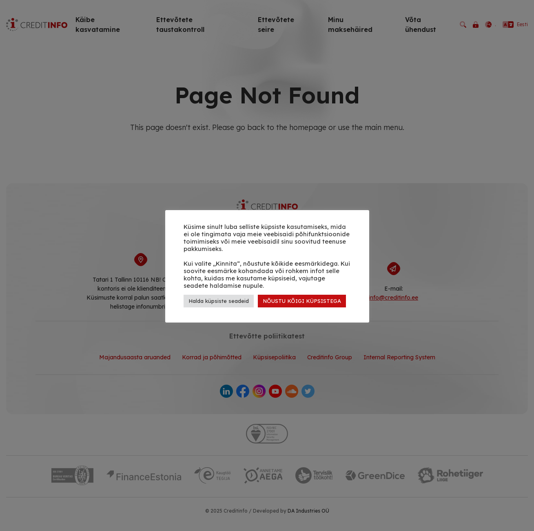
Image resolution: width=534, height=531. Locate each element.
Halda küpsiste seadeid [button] (218, 301)
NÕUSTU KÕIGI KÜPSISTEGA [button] (302, 301)
